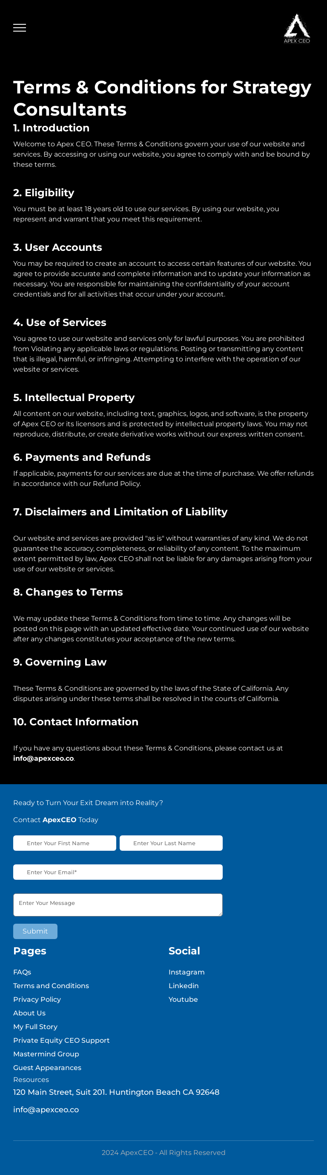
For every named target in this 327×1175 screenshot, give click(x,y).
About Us (29, 1013)
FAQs (22, 972)
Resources (31, 1080)
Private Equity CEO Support (61, 1040)
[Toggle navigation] (19, 27)
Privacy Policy (37, 999)
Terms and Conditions (51, 986)
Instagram (187, 972)
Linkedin (184, 986)
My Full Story (35, 1027)
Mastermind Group (46, 1054)
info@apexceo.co (46, 1109)
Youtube (183, 999)
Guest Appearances (47, 1068)
